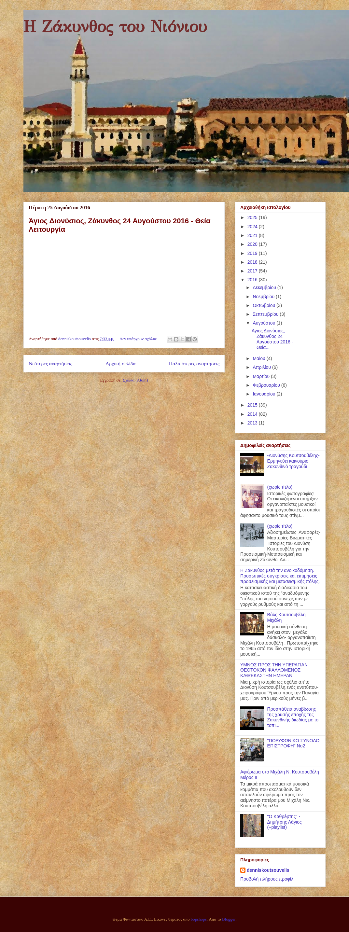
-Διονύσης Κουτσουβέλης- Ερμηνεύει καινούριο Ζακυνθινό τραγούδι (293, 461)
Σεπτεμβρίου (266, 314)
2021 (253, 235)
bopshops (199, 919)
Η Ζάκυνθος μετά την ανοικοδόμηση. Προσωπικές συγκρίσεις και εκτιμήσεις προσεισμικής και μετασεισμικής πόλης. (280, 576)
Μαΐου (259, 358)
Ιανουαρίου (264, 393)
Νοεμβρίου (264, 296)
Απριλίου (262, 367)
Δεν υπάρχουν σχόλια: (139, 338)
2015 (253, 405)
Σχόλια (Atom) (135, 380)
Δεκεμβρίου (265, 287)
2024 (253, 226)
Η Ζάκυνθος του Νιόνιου (115, 27)
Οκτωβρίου (264, 305)
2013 (253, 422)
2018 (253, 262)
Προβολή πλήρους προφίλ (266, 879)
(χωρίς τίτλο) (280, 487)
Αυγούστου (264, 323)
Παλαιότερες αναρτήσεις (194, 363)
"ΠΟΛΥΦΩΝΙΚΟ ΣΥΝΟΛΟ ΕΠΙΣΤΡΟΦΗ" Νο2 (293, 743)
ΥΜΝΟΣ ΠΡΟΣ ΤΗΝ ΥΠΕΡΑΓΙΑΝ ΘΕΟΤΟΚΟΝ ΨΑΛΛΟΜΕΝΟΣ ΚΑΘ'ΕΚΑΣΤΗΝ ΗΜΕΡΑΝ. (274, 670)
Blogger (228, 919)
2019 (253, 253)
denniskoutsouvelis (268, 870)
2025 (253, 217)
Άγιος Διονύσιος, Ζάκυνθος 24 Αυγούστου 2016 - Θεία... (272, 339)
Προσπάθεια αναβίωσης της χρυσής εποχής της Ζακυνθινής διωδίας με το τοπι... (292, 717)
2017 (253, 270)
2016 (253, 279)
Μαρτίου (262, 376)
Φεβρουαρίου (267, 385)
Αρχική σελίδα (120, 363)
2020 (253, 244)
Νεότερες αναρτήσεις (50, 363)
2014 (253, 414)
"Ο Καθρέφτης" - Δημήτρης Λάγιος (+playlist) (284, 822)
